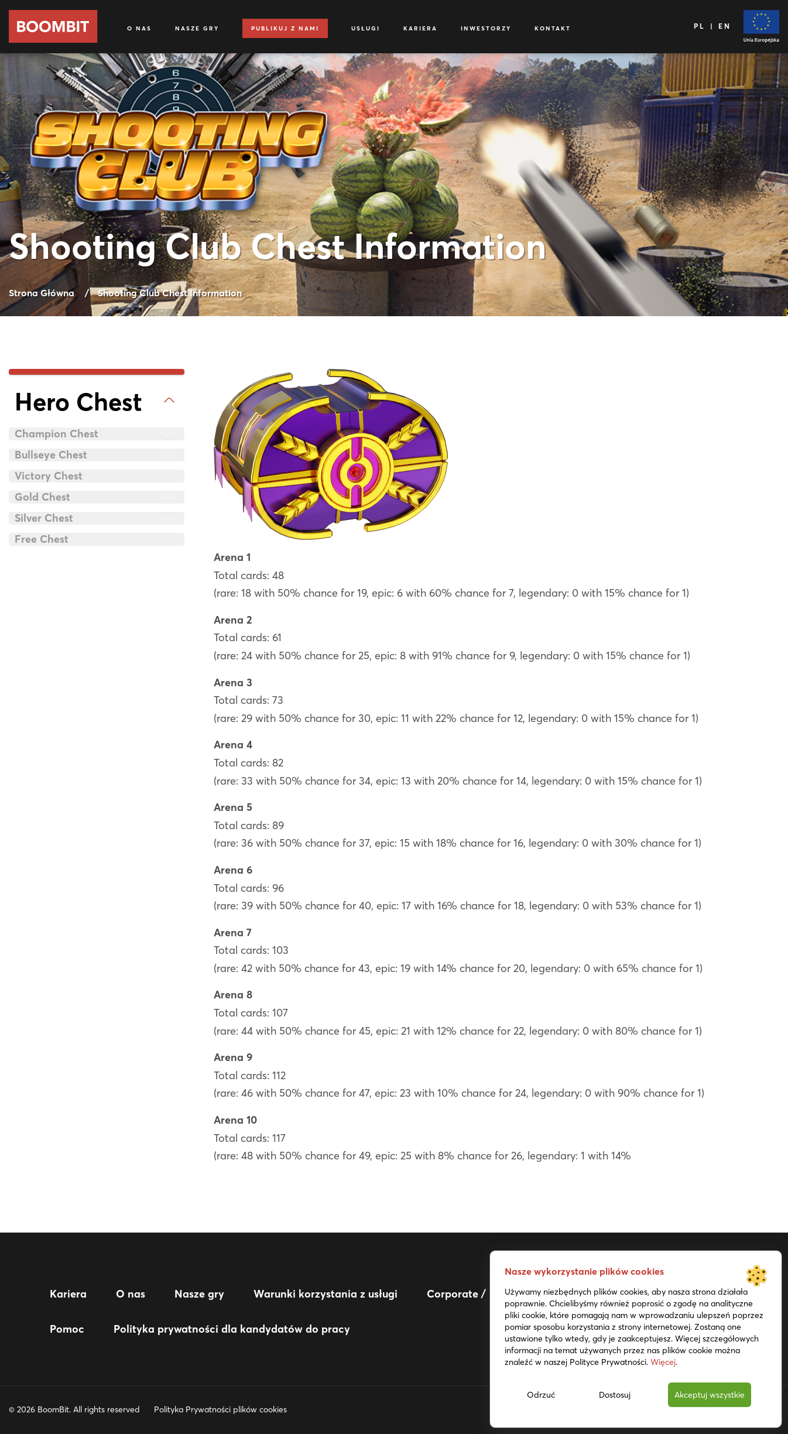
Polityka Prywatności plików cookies (220, 1409)
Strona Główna (41, 293)
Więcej (663, 1362)
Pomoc (67, 1329)
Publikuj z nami (285, 28)
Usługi (365, 28)
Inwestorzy (486, 28)
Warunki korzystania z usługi (325, 1293)
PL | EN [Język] (713, 26)
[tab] (96, 402)
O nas (139, 28)
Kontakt (553, 28)
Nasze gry (197, 28)
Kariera (420, 28)
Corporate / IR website (483, 1293)
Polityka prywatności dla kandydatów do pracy (232, 1329)
